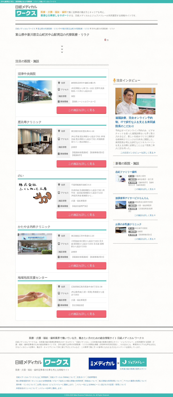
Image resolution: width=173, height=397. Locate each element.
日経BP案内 (92, 377)
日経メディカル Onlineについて (62, 377)
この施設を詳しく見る (81, 110)
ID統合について (91, 381)
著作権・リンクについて (26, 385)
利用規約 (44, 377)
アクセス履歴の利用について (135, 381)
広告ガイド (81, 377)
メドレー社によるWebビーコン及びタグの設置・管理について (101, 385)
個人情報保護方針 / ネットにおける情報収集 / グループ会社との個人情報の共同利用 (49, 381)
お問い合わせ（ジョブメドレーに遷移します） (56, 385)
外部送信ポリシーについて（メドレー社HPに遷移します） (39, 388)
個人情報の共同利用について (110, 381)
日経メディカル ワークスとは (28, 377)
